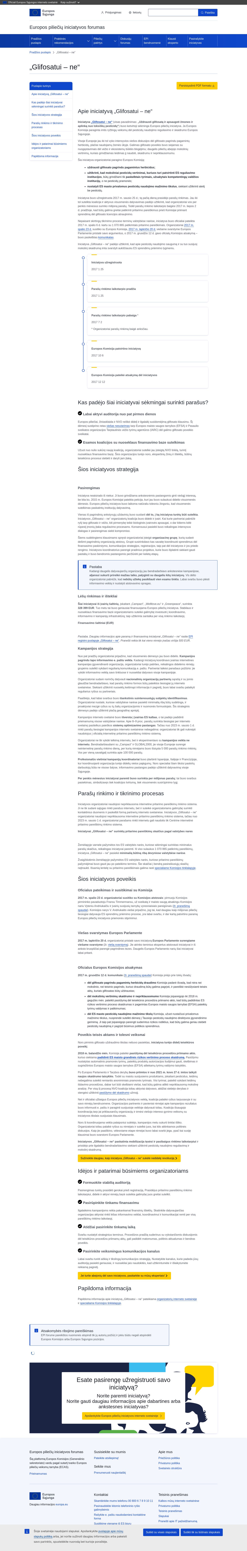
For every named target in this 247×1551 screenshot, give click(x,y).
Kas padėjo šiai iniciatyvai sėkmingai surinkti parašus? (48, 104)
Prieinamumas (38, 1473)
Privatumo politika (169, 1463)
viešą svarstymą (118, 944)
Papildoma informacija (45, 156)
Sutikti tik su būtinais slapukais (201, 1532)
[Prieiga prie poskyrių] (88, 41)
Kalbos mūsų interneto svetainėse (178, 1500)
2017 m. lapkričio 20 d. (142, 229)
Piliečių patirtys (98, 40)
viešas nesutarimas (118, 425)
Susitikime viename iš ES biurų (112, 1523)
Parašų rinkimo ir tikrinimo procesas (47, 125)
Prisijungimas (111, 12)
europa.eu (62, 1504)
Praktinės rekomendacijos (63, 40)
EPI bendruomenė (152, 40)
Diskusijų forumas (125, 40)
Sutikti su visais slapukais (161, 1532)
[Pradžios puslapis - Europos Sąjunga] (42, 12)
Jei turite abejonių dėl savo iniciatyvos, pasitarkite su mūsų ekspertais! (123, 1275)
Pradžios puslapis (36, 40)
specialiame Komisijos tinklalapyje (175, 868)
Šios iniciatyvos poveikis (46, 135)
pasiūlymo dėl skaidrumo (114, 1092)
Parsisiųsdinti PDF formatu (197, 85)
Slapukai (163, 1516)
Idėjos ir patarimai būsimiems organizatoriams (49, 145)
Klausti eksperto (173, 40)
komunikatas (105, 237)
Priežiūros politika (169, 1458)
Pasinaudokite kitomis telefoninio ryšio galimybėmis (117, 1507)
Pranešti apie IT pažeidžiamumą (177, 1521)
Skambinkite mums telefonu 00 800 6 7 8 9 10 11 (123, 1500)
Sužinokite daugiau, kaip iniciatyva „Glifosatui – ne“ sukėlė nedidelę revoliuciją (127, 1158)
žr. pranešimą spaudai (138, 975)
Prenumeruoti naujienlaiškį (110, 1472)
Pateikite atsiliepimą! (106, 1458)
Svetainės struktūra (170, 1468)
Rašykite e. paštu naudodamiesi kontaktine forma (120, 1516)
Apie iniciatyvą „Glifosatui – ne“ (50, 94)
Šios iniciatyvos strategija (47, 114)
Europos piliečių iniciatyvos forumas (56, 1452)
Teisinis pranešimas (170, 1511)
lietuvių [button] (135, 12)
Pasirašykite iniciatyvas (196, 40)
